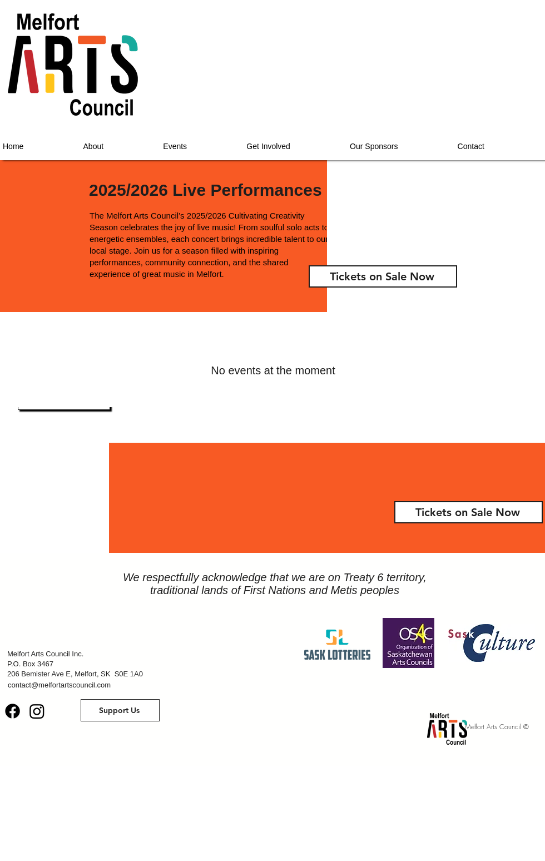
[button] (120, 710)
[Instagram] (37, 711)
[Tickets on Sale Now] (383, 276)
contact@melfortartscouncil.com (59, 685)
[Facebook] (12, 711)
